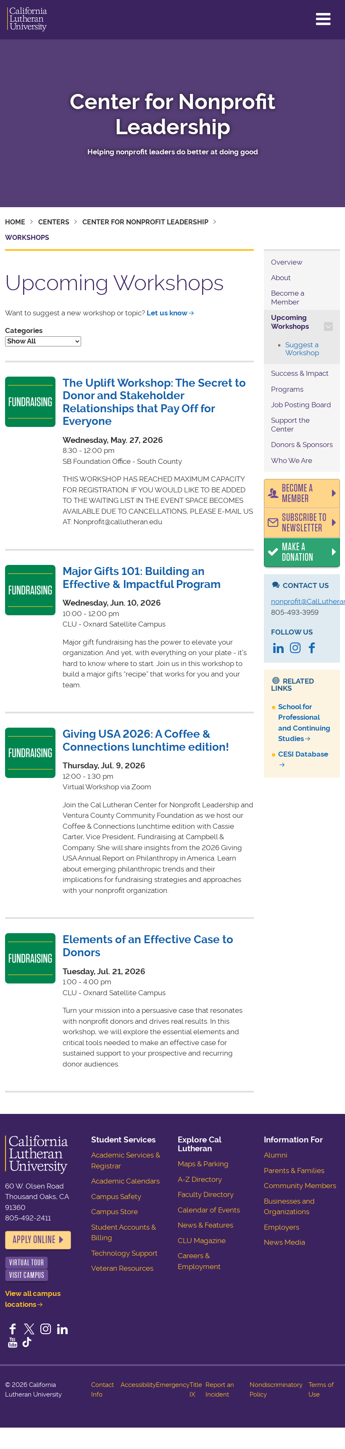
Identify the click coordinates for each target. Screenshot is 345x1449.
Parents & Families (294, 1170)
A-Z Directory (200, 1179)
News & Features (205, 1225)
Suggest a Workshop (302, 349)
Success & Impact (300, 373)
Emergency (173, 1385)
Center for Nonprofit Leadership (173, 114)
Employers (281, 1227)
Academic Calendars (125, 1181)
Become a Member (287, 297)
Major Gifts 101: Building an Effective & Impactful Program (142, 578)
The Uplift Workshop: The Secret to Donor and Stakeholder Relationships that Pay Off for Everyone (154, 402)
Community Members (300, 1185)
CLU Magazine (202, 1240)
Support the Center (290, 424)
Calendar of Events (209, 1210)
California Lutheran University (27, 19)
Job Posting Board (301, 405)
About (281, 277)
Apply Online (34, 1240)
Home (15, 222)
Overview (287, 262)
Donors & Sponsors (302, 444)
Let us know (167, 313)
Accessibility (138, 1385)
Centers (53, 222)
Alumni (275, 1155)
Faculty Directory (206, 1194)
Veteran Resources (122, 1268)
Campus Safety (116, 1196)
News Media (284, 1242)
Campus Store (114, 1211)
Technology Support (124, 1253)
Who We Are (291, 460)
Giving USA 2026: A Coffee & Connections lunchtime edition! (146, 740)
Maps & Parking (203, 1164)
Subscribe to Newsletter (304, 523)
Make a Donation (297, 552)
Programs (287, 389)
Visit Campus (27, 1275)
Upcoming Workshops (290, 321)
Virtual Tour (26, 1262)
